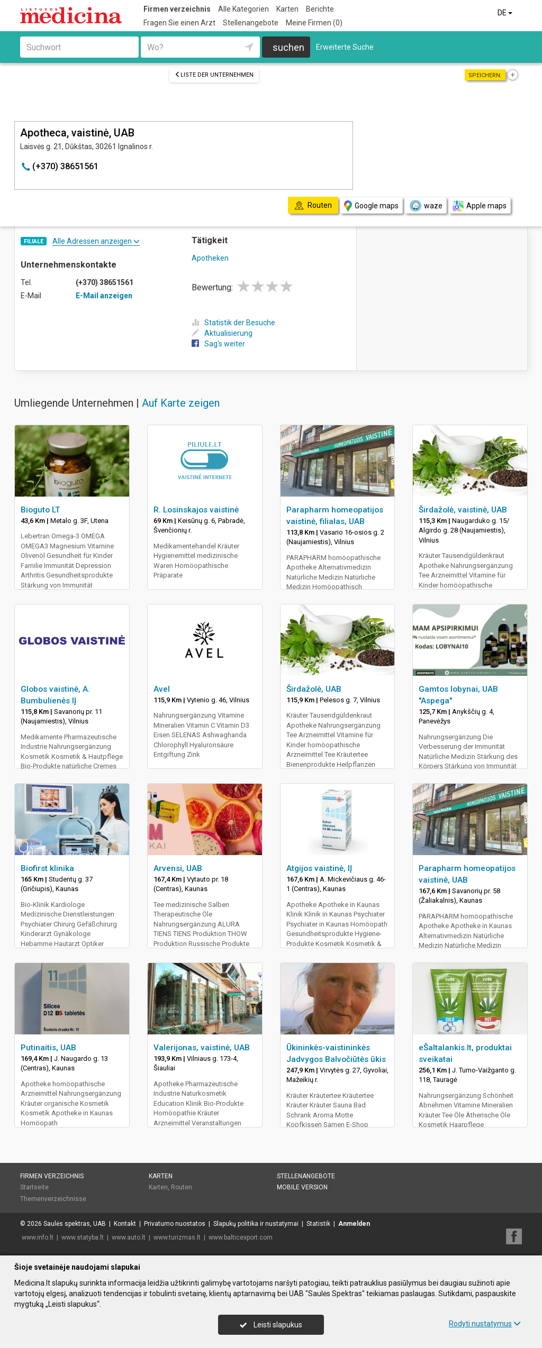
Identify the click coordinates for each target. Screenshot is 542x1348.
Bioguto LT (40, 510)
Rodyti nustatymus (485, 1323)
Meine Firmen (314, 23)
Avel (161, 689)
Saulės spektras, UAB (74, 1223)
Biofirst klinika (47, 868)
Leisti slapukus (271, 1325)
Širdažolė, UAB (313, 689)
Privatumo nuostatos (174, 1223)
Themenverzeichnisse (53, 1199)
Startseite (34, 1187)
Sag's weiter (218, 344)
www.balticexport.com (241, 1237)
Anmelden (354, 1223)
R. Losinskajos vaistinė (196, 510)
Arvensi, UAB (177, 868)
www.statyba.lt (82, 1237)
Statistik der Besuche (233, 322)
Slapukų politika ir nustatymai (256, 1223)
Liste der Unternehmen (214, 74)
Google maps (371, 206)
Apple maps (480, 206)
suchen (288, 47)
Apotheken (210, 258)
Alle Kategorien (243, 9)
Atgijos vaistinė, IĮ (319, 868)
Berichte (320, 9)
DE (506, 12)
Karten (287, 9)
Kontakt (125, 1223)
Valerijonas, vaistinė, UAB (201, 1047)
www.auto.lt (129, 1237)
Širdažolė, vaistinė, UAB (463, 510)
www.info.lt (37, 1237)
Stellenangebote (250, 23)
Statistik (318, 1223)
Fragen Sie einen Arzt (179, 23)
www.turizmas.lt (177, 1237)
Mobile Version (302, 1187)
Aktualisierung (222, 333)
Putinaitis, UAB (48, 1047)
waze (425, 206)
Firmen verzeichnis (177, 9)
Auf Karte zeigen (181, 403)
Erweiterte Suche (345, 47)
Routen (181, 1187)
